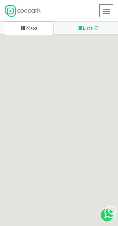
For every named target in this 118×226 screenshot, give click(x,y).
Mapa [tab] (29, 27)
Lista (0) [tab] (88, 27)
